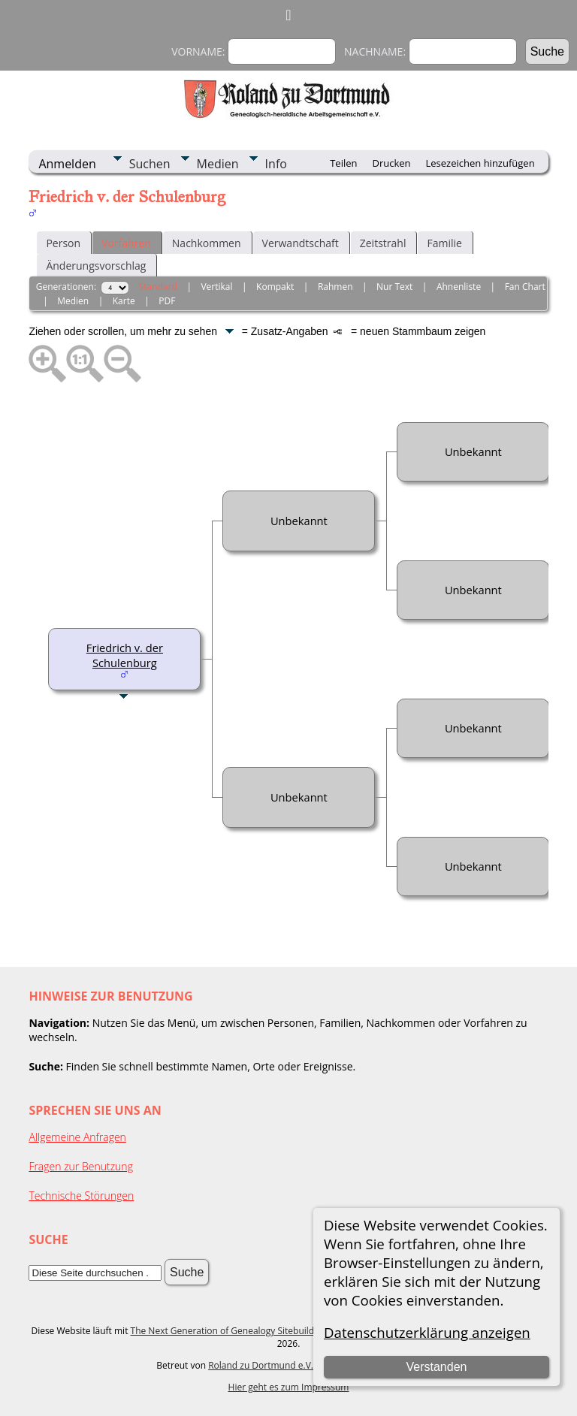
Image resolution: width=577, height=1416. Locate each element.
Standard (158, 286)
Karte (124, 300)
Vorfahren (126, 243)
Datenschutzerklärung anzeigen (427, 1332)
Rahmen (335, 286)
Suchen (150, 163)
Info (276, 163)
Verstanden (436, 1366)
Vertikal (216, 286)
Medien (218, 163)
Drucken (391, 163)
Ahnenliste (459, 286)
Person (63, 243)
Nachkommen (206, 243)
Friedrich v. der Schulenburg (124, 655)
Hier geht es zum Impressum (288, 1387)
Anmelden (66, 163)
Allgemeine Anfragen (77, 1137)
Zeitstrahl (383, 243)
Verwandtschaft (300, 243)
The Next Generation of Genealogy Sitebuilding (229, 1330)
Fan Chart (525, 286)
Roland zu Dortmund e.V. (260, 1365)
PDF (167, 300)
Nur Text (394, 286)
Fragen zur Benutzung (81, 1166)
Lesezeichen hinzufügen (480, 163)
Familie (444, 243)
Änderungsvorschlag (96, 265)
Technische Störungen (81, 1195)
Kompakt (275, 286)
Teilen (343, 163)
